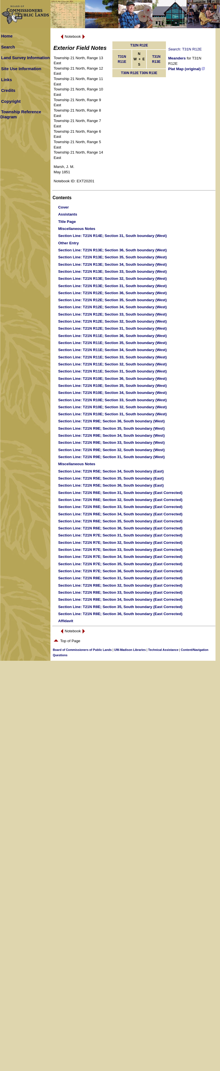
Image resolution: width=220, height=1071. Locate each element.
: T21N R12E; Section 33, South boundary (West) (112, 314)
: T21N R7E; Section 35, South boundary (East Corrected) (120, 564)
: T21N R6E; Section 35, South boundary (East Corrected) (120, 521)
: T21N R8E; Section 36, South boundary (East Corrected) (120, 614)
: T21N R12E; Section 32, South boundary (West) (112, 321)
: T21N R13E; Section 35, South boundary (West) (112, 257)
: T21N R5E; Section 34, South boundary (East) (111, 471)
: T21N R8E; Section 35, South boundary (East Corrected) (120, 607)
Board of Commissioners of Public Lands (82, 649)
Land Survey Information (25, 58)
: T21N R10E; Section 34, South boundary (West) (112, 393)
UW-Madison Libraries (130, 649)
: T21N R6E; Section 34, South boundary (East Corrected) (120, 514)
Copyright (11, 101)
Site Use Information (21, 68)
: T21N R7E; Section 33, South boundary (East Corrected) (120, 549)
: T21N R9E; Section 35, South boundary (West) (111, 428)
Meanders (177, 58)
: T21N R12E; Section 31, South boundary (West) (112, 328)
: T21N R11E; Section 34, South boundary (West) (112, 350)
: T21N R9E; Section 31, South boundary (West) (111, 457)
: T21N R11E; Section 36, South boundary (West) (112, 336)
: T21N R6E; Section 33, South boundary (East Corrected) (120, 507)
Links (6, 79)
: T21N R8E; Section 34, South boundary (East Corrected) (120, 599)
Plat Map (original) (186, 69)
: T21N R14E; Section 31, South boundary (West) (112, 236)
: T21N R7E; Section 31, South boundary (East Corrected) (120, 535)
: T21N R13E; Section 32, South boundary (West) (112, 278)
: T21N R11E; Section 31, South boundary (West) (112, 371)
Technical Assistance (163, 649)
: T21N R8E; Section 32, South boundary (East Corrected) (120, 585)
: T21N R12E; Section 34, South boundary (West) (112, 307)
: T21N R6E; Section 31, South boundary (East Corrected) (120, 493)
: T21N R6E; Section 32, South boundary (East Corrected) (120, 500)
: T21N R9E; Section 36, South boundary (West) (111, 421)
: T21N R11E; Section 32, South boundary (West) (112, 364)
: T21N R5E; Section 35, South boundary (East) (111, 478)
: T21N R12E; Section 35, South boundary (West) (112, 300)
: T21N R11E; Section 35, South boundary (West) (112, 343)
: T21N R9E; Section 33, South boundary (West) (111, 442)
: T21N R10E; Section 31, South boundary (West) (112, 414)
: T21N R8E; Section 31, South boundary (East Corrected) (120, 578)
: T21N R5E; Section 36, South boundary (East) (111, 485)
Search (8, 47)
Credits (8, 90)
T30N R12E (130, 73)
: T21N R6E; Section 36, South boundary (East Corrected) (120, 528)
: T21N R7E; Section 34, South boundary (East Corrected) (120, 557)
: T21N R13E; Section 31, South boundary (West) (112, 286)
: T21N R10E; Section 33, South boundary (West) (112, 400)
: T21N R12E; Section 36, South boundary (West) (112, 293)
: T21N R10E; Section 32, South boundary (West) (112, 407)
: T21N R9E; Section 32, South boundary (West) (111, 450)
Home (7, 36)
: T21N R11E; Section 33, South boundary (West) (112, 357)
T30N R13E (148, 73)
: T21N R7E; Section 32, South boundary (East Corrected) (120, 542)
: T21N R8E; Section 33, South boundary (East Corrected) (120, 592)
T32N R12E (139, 45)
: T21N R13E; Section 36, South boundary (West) (112, 250)
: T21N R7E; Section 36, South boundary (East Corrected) (120, 571)
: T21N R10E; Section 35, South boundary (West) (112, 385)
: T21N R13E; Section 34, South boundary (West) (112, 264)
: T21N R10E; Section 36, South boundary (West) (112, 378)
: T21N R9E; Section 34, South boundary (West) (111, 435)
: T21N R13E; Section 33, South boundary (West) (112, 271)
